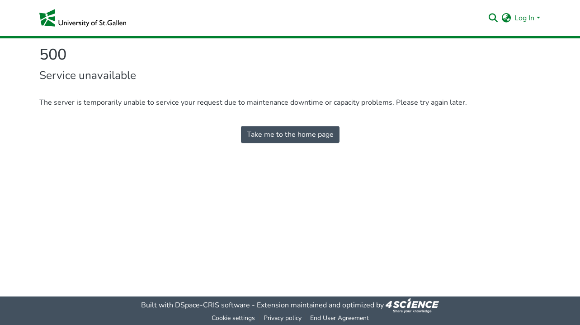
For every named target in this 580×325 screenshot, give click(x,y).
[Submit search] (493, 18)
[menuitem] (506, 18)
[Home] (83, 18)
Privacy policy (283, 318)
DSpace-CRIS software (212, 305)
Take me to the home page (290, 134)
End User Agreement (339, 318)
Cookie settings (233, 318)
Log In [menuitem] (524, 18)
